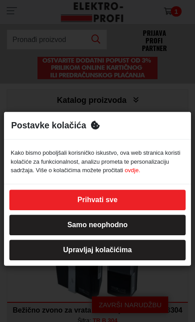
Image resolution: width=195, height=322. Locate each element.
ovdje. (133, 170)
